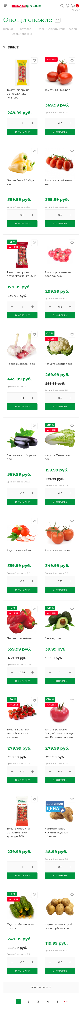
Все (66, 1001)
